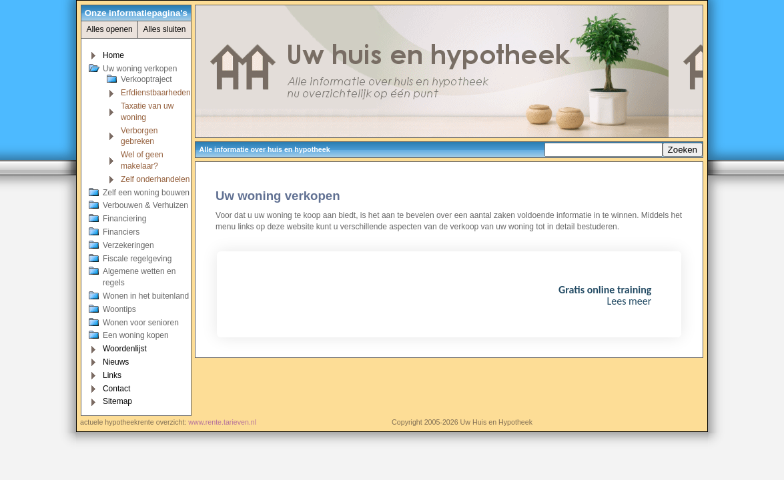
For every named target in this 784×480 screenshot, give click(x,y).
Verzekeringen (128, 245)
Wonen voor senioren (141, 322)
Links (112, 375)
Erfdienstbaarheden (156, 92)
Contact (116, 388)
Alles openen (109, 29)
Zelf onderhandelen (155, 179)
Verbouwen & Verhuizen (145, 205)
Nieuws (116, 362)
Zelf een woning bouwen (146, 192)
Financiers (121, 232)
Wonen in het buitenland (146, 296)
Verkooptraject (146, 79)
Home (113, 55)
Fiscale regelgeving (137, 258)
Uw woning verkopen (140, 68)
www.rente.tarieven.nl (222, 422)
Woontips (119, 309)
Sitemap (117, 401)
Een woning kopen (136, 335)
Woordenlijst (125, 348)
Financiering (124, 218)
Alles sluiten (164, 29)
